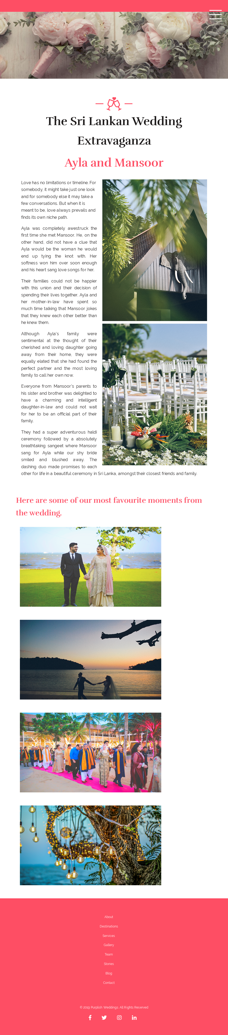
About (108, 917)
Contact (109, 983)
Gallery (109, 945)
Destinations (109, 926)
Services (109, 936)
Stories (109, 964)
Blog (108, 973)
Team (109, 954)
